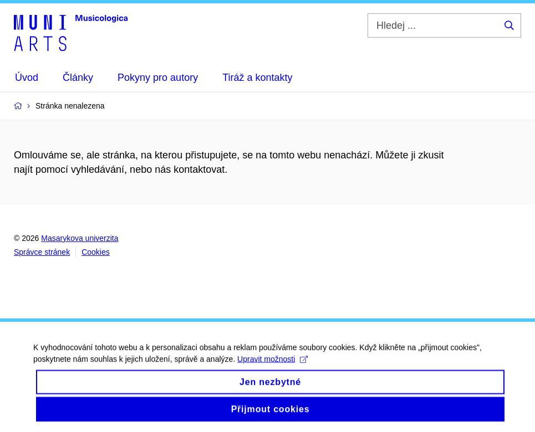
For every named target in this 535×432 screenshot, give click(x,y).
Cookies (95, 252)
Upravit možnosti (272, 364)
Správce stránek (42, 252)
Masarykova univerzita (79, 238)
